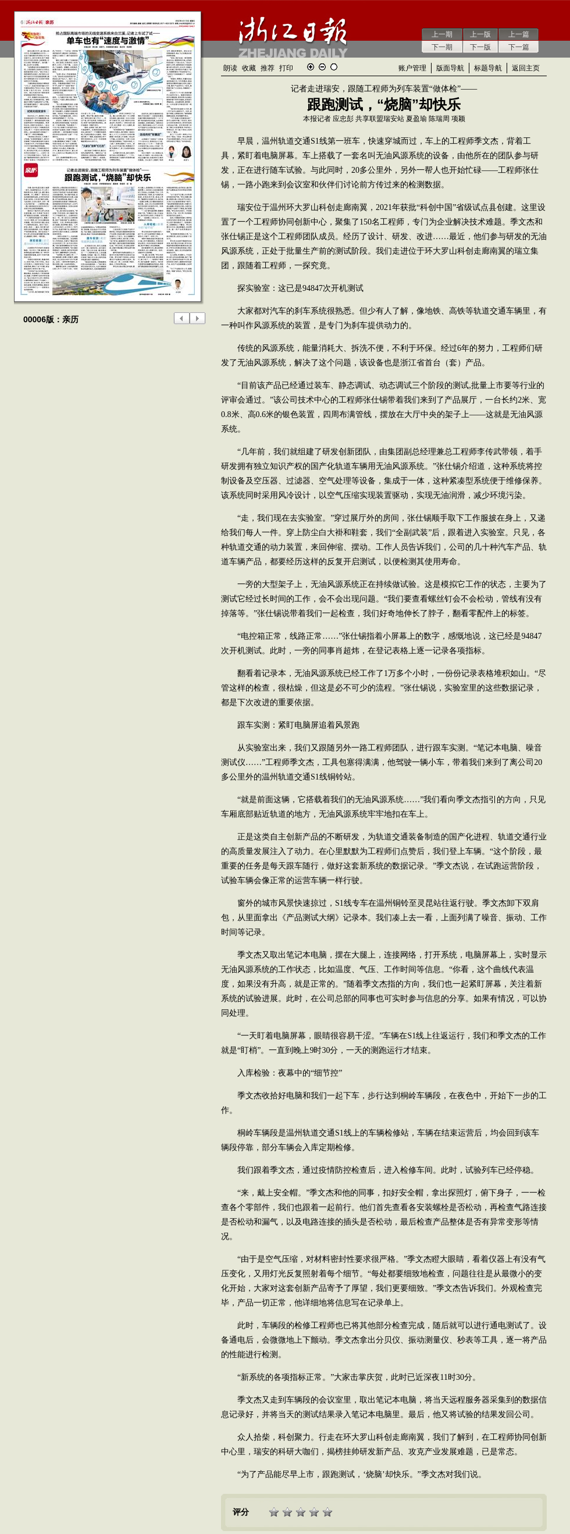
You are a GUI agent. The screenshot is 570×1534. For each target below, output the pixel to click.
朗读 (230, 68)
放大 (310, 66)
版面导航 (450, 68)
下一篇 (518, 47)
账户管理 (412, 68)
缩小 (322, 66)
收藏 (249, 68)
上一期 (442, 34)
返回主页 (526, 68)
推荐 (268, 68)
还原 (333, 66)
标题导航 (488, 68)
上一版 (480, 34)
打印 (286, 68)
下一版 (480, 47)
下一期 (442, 47)
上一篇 (518, 34)
